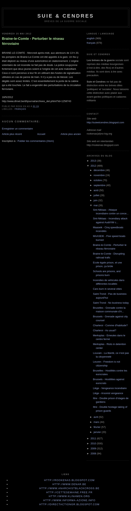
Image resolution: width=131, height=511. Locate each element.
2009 (94, 448)
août (96, 190)
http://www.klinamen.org (69, 496)
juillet (97, 195)
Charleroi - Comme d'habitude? (110, 325)
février (97, 427)
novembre (99, 175)
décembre (99, 170)
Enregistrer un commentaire (17, 128)
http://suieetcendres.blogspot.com (105, 122)
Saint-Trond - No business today (111, 302)
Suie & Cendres (65, 16)
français (20, 109)
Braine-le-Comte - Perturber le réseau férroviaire (33, 41)
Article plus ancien (71, 134)
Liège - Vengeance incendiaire (110, 388)
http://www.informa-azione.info (69, 500)
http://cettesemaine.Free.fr (69, 492)
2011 (94, 438)
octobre (98, 180)
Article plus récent (12, 134)
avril (96, 417)
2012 (94, 165)
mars (97, 422)
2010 (94, 443)
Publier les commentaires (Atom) (36, 141)
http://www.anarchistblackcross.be (69, 488)
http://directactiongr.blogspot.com (69, 504)
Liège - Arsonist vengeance (108, 393)
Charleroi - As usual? (104, 330)
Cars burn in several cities (107, 288)
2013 (94, 160)
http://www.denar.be (69, 484)
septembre (100, 185)
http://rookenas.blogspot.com (69, 480)
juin (96, 200)
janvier (98, 432)
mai (96, 205)
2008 (94, 453)
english (91, 38)
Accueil (41, 134)
